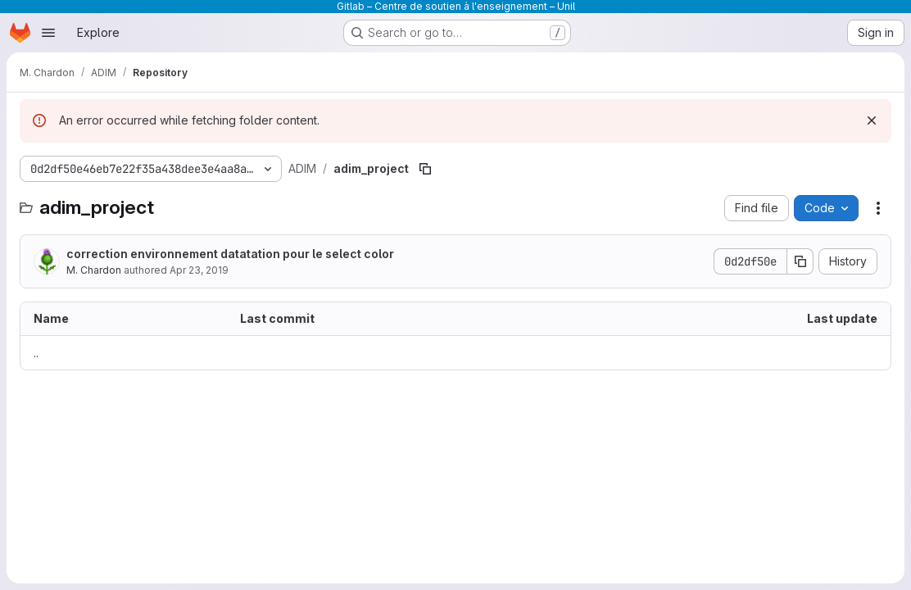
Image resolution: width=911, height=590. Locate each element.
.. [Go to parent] (36, 353)
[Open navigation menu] (48, 33)
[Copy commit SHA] (800, 261)
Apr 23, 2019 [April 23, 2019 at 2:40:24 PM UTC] (199, 270)
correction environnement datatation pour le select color (230, 254)
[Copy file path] (425, 169)
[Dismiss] (872, 120)
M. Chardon (93, 270)
